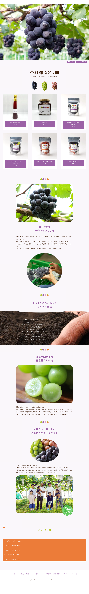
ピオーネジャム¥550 (44, 134)
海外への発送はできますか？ (12, 569)
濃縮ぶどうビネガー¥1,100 (15, 134)
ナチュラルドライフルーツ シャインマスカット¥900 (15, 174)
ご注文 (32, 7)
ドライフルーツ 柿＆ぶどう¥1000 (73, 173)
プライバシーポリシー (69, 584)
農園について (70, 7)
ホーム (16, 584)
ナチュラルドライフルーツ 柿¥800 (44, 173)
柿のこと (62, 7)
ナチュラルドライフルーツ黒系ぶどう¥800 (73, 135)
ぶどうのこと (53, 7)
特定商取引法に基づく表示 (53, 584)
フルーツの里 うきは (42, 7)
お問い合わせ (80, 7)
